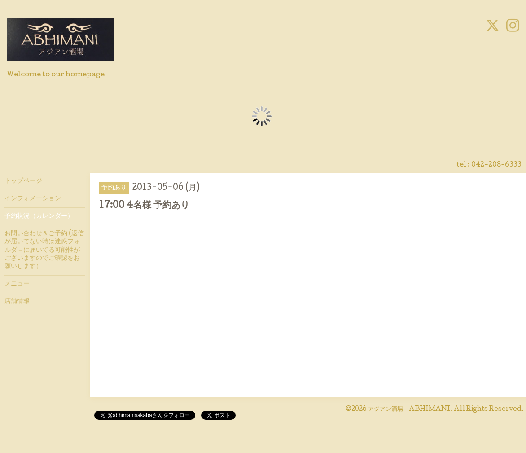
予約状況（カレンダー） (39, 216)
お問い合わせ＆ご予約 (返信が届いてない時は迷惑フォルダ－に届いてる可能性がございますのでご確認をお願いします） (44, 250)
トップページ (23, 181)
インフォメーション (32, 198)
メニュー (17, 284)
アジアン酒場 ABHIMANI (409, 409)
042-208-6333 (496, 165)
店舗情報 (17, 301)
